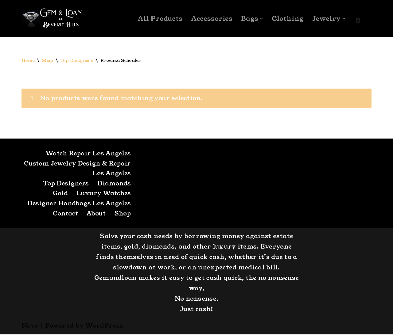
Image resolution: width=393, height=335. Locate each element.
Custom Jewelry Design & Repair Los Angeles (88, 169)
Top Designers (76, 61)
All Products (159, 18)
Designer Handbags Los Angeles (78, 204)
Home (28, 61)
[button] (261, 18)
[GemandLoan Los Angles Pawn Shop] (52, 19)
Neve (29, 326)
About (95, 214)
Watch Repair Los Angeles (87, 154)
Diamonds (114, 184)
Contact (64, 214)
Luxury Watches (103, 194)
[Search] (366, 18)
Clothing (287, 18)
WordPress (104, 326)
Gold (59, 194)
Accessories (211, 18)
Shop (47, 61)
